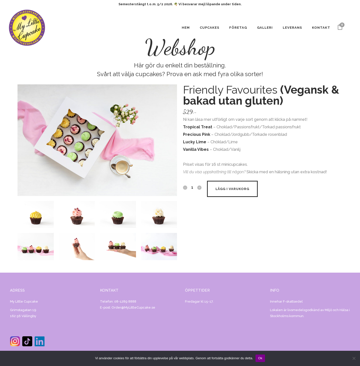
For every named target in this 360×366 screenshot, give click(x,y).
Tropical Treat (197, 127)
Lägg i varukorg (232, 189)
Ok (260, 358)
